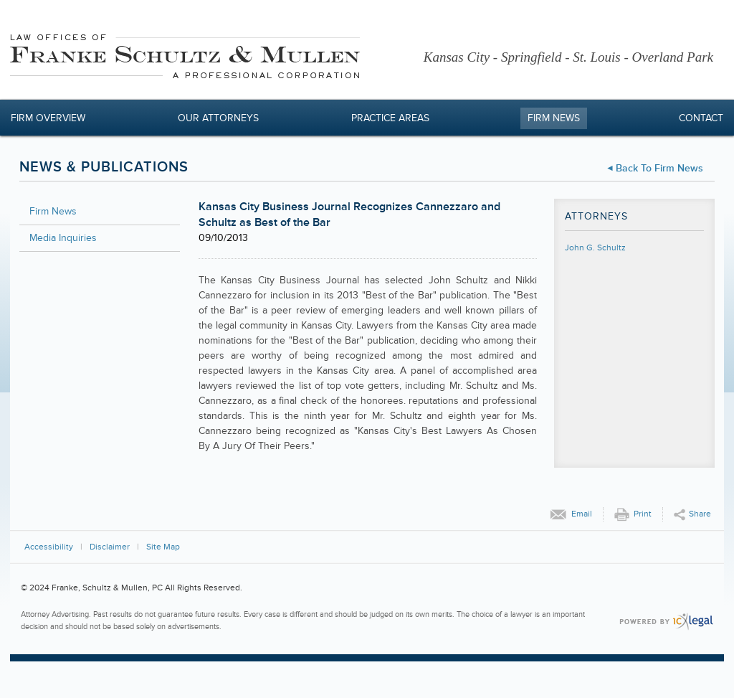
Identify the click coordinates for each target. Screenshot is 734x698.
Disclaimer (110, 547)
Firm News (554, 118)
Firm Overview (48, 118)
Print (643, 514)
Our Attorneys (218, 118)
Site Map (163, 547)
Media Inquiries (63, 238)
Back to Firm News (659, 168)
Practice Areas (390, 118)
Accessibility (48, 547)
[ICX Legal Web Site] (666, 622)
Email (581, 514)
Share (700, 514)
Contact (701, 118)
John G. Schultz (595, 247)
